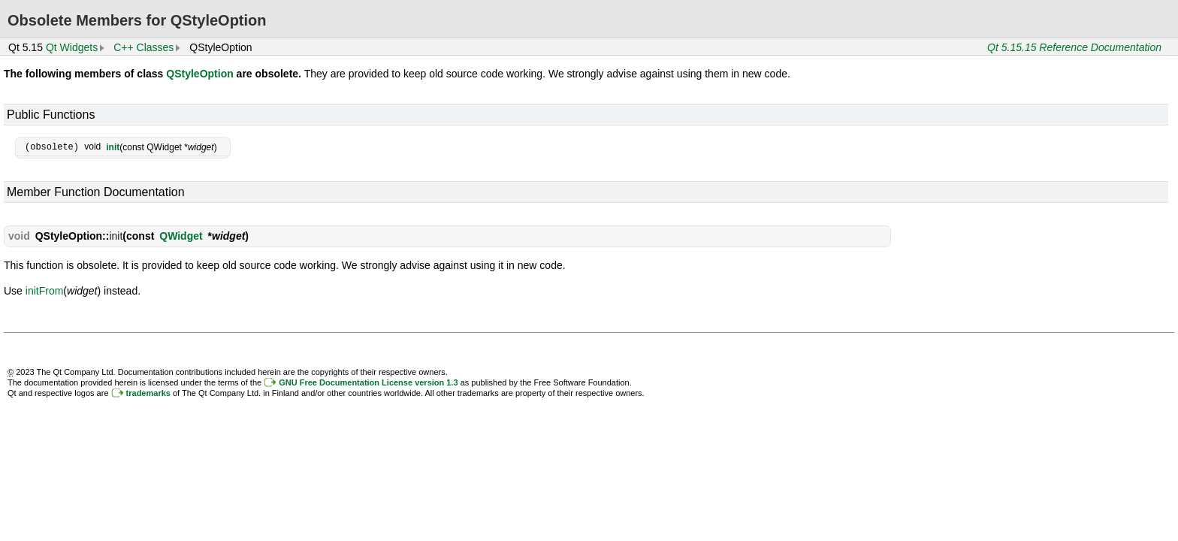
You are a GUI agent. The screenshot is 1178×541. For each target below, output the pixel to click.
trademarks (148, 392)
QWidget (180, 235)
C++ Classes (143, 47)
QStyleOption (199, 74)
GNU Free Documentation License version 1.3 (368, 381)
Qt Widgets (72, 47)
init (112, 146)
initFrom (45, 290)
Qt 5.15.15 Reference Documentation (1074, 47)
